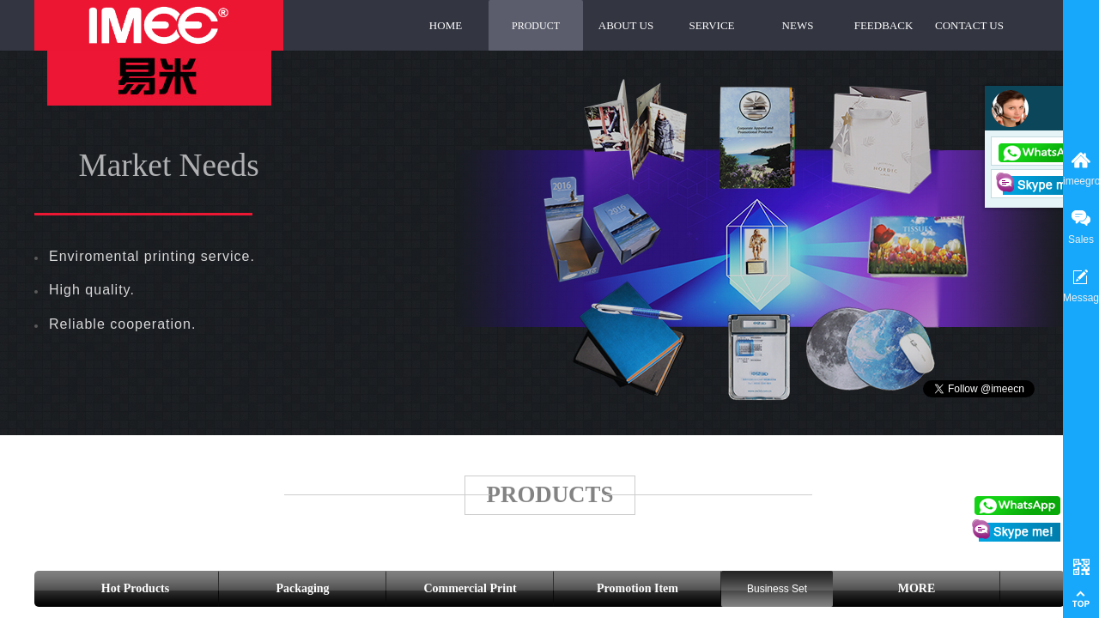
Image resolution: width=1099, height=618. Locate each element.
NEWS (798, 25)
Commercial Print (469, 588)
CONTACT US (969, 25)
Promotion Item (637, 588)
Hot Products (135, 588)
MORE (917, 588)
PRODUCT (536, 26)
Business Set (777, 589)
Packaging (302, 588)
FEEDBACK (884, 25)
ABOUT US (625, 25)
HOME (445, 25)
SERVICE (711, 25)
